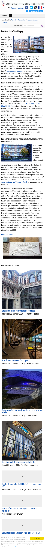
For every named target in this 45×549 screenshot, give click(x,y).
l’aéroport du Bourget (14, 71)
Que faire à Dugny (8, 234)
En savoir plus (18, 547)
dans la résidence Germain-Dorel (14, 182)
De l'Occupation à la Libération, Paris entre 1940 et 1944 (22, 533)
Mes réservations (15, 8)
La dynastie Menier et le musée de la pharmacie (18, 311)
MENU (5, 16)
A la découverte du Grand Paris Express (15, 360)
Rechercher (18, 25)
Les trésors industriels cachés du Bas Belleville (18, 462)
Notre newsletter (35, 11)
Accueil (13, 20)
